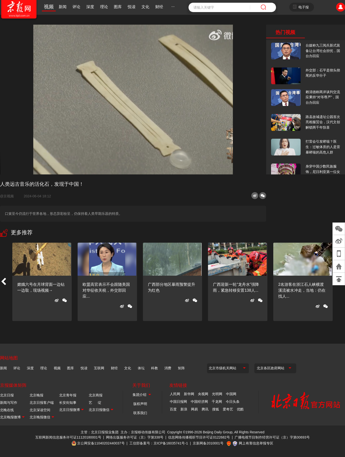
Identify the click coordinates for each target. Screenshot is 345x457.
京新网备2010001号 (208, 443)
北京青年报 (67, 395)
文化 (145, 7)
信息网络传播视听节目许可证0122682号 (199, 437)
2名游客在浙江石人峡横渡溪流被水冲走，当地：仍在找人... (302, 290)
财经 (159, 7)
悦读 (132, 7)
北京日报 (7, 395)
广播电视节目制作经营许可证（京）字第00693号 (272, 437)
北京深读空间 (40, 410)
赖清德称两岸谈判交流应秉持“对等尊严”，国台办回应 (323, 97)
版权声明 (140, 404)
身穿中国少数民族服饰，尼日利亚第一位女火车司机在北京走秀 (323, 171)
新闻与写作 (8, 403)
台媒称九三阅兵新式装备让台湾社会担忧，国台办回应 (323, 50)
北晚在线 (7, 410)
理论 (104, 7)
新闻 (63, 7)
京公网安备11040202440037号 (101, 443)
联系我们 (140, 413)
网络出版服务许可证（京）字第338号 (134, 437)
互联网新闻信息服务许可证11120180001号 (68, 437)
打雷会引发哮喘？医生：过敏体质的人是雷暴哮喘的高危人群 (323, 146)
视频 (49, 6)
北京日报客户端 (42, 403)
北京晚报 (36, 395)
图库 (118, 7)
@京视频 (9, 196)
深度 (90, 7)
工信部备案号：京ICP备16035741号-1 (158, 443)
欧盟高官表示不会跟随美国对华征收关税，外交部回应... (106, 290)
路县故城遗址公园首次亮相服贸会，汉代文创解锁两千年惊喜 (323, 122)
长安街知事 (67, 403)
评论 (76, 7)
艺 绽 (95, 403)
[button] (3, 281)
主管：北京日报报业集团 (100, 432)
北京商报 (96, 395)
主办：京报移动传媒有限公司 (143, 432)
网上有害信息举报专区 (256, 443)
